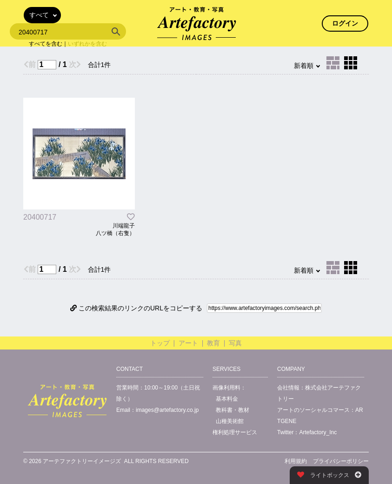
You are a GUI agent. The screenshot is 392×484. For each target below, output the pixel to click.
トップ (160, 343)
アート (188, 343)
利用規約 (296, 461)
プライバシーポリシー (341, 461)
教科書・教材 (232, 410)
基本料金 (227, 399)
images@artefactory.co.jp (167, 410)
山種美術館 (230, 421)
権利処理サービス (235, 432)
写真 (235, 343)
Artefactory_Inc (318, 432)
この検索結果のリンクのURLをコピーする (136, 308)
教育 (213, 343)
